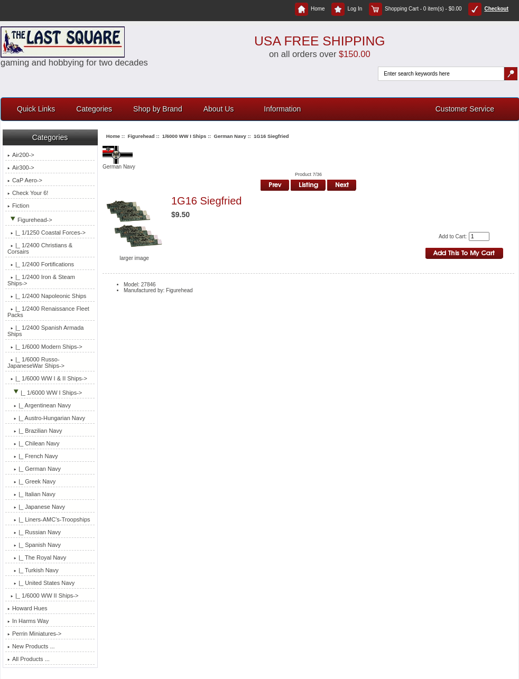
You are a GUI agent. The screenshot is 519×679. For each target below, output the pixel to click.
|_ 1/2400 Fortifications (40, 264)
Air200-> (20, 155)
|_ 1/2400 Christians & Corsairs (39, 248)
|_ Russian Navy (34, 532)
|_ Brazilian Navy (34, 430)
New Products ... (31, 646)
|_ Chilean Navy (33, 443)
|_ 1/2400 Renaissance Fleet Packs (48, 311)
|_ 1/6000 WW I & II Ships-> (47, 378)
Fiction (18, 205)
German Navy (230, 136)
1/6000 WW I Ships (184, 136)
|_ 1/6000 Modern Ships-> (44, 346)
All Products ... (28, 659)
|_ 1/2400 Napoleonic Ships (46, 296)
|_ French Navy (32, 456)
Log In (346, 9)
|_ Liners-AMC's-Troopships (48, 519)
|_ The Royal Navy (36, 557)
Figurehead (140, 136)
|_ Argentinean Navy (39, 405)
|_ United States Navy (41, 583)
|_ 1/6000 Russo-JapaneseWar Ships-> (35, 362)
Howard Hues (27, 608)
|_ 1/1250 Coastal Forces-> (46, 232)
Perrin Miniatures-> (34, 633)
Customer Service (464, 109)
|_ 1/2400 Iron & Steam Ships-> (41, 280)
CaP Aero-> (24, 180)
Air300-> (20, 167)
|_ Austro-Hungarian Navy (46, 418)
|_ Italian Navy (31, 494)
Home (310, 9)
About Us (218, 109)
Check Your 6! (28, 193)
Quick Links (36, 109)
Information (282, 109)
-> (29, 220)
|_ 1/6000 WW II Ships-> (42, 595)
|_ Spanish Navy (34, 545)
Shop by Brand (157, 109)
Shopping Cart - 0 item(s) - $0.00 (415, 9)
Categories (94, 109)
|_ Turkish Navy (33, 570)
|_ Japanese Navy (36, 507)
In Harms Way (28, 621)
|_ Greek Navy (31, 481)
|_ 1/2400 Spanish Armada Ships (45, 330)
